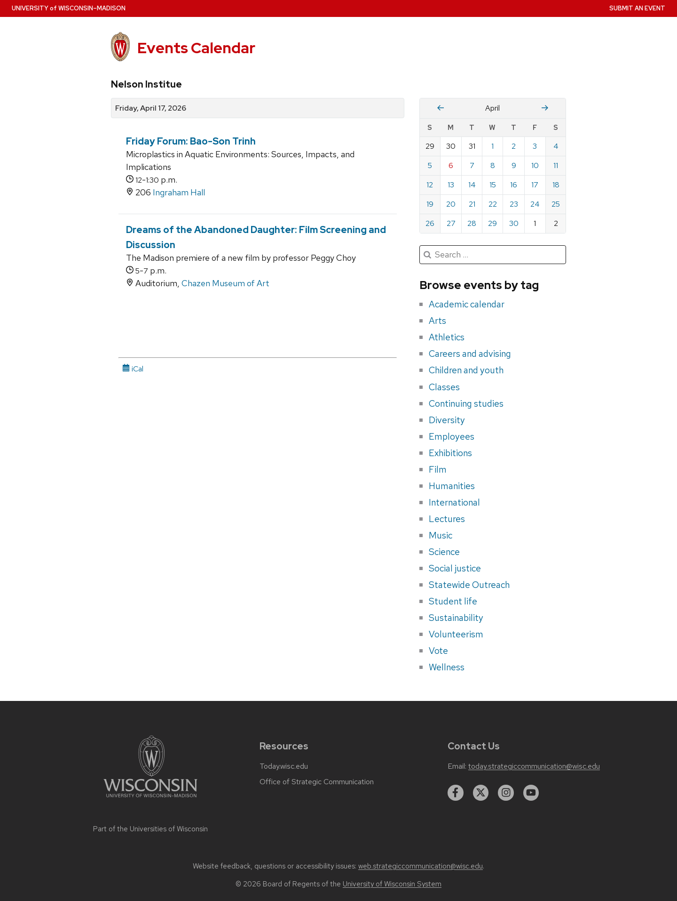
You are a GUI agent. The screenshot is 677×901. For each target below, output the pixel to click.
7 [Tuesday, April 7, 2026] (472, 165)
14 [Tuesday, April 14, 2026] (472, 185)
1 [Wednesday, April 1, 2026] (492, 146)
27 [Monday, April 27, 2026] (451, 223)
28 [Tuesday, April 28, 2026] (471, 223)
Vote (438, 650)
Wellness (446, 667)
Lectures (447, 519)
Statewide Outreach (469, 585)
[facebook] (456, 793)
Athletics (446, 337)
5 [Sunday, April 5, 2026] (430, 165)
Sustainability (456, 617)
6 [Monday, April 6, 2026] (451, 165)
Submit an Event (637, 8)
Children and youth (466, 370)
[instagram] (506, 793)
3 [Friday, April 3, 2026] (535, 146)
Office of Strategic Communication (317, 782)
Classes (444, 387)
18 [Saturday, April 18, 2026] (555, 185)
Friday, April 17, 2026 (150, 108)
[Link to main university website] (150, 799)
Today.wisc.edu (284, 766)
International (454, 502)
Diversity (447, 420)
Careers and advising (470, 353)
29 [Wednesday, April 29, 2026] (492, 223)
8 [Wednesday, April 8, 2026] (492, 165)
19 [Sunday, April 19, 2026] (429, 204)
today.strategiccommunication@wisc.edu (534, 766)
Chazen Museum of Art (225, 283)
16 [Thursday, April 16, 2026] (513, 185)
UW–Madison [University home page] (69, 8)
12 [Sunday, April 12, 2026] (429, 185)
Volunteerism (456, 634)
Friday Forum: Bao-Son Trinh (191, 141)
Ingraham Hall (179, 192)
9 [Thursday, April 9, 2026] (514, 165)
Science (444, 552)
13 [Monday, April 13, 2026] (451, 185)
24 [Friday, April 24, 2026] (535, 204)
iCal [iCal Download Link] (132, 369)
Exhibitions (450, 453)
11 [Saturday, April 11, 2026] (555, 165)
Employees (451, 436)
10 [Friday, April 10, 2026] (535, 165)
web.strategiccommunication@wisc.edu (420, 866)
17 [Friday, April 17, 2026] (534, 185)
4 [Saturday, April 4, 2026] (556, 146)
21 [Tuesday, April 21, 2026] (472, 204)
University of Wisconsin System (392, 884)
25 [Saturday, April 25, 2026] (555, 204)
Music (440, 535)
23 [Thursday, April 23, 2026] (514, 204)
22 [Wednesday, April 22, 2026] (492, 204)
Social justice (455, 568)
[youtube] (531, 793)
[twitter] (481, 793)
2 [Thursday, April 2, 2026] (514, 146)
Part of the (150, 829)
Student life (453, 601)
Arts (437, 320)
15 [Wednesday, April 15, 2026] (492, 185)
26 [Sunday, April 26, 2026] (429, 223)
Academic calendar (466, 304)
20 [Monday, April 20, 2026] (451, 204)
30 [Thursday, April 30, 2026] (514, 223)
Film (438, 469)
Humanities (452, 486)
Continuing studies (466, 403)
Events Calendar (196, 48)
